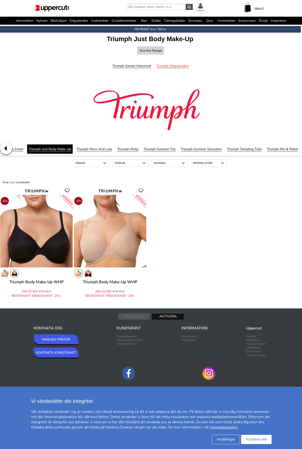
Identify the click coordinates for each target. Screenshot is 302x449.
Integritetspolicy (127, 344)
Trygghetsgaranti (127, 336)
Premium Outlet (256, 344)
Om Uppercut (189, 336)
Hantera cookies (256, 355)
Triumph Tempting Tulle (244, 149)
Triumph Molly (127, 149)
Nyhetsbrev (188, 340)
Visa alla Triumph (150, 50)
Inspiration (278, 20)
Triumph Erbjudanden (172, 66)
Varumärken (25, 20)
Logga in (200, 10)
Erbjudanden (79, 20)
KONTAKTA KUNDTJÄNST (56, 352)
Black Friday (253, 351)
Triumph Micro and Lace (94, 149)
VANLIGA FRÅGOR (56, 339)
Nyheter (42, 20)
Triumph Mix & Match (282, 149)
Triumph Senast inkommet (131, 66)
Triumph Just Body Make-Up (50, 149)
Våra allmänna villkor (130, 340)
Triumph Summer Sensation (201, 149)
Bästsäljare (59, 20)
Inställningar (226, 439)
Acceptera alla (256, 439)
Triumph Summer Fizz (160, 149)
